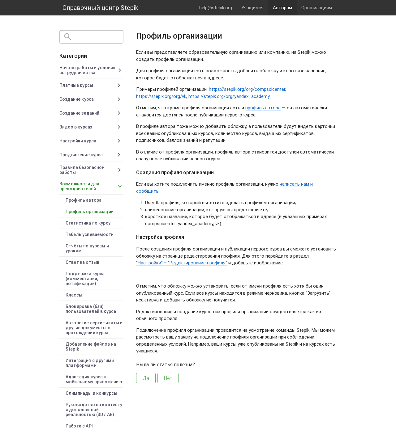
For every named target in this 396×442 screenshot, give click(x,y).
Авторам (282, 8)
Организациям (316, 8)
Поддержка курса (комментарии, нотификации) (85, 278)
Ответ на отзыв (82, 262)
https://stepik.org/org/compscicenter (247, 89)
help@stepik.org (215, 8)
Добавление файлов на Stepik (91, 346)
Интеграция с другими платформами (90, 363)
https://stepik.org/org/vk (161, 96)
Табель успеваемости (90, 234)
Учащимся (252, 8)
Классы (74, 295)
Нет (168, 378)
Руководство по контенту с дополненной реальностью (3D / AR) (94, 409)
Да (146, 378)
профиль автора (263, 108)
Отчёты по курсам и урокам (87, 248)
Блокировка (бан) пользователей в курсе (91, 309)
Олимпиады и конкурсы (91, 393)
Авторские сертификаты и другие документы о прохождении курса (94, 327)
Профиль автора (83, 200)
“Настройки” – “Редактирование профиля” (181, 263)
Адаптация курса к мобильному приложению (94, 379)
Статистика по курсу (88, 223)
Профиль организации (90, 211)
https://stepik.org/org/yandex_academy (228, 96)
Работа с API (79, 426)
